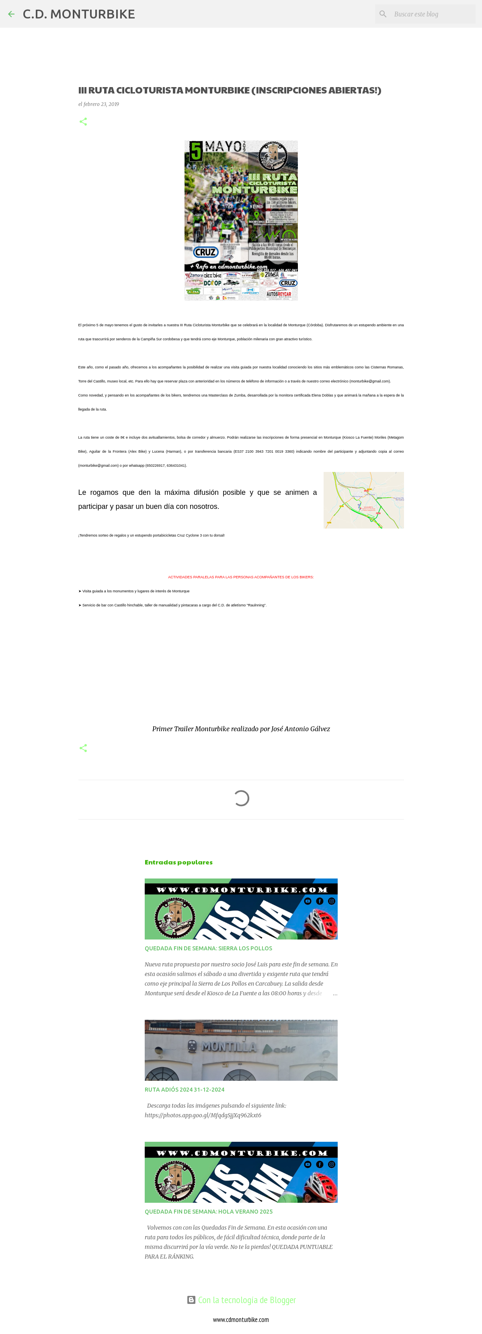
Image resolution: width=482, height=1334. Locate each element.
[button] (83, 122)
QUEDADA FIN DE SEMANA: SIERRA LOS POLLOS (208, 948)
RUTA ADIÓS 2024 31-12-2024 (184, 1089)
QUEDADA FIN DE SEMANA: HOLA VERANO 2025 (209, 1211)
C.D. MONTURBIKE (79, 13)
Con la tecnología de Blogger (241, 1299)
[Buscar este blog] (433, 14)
